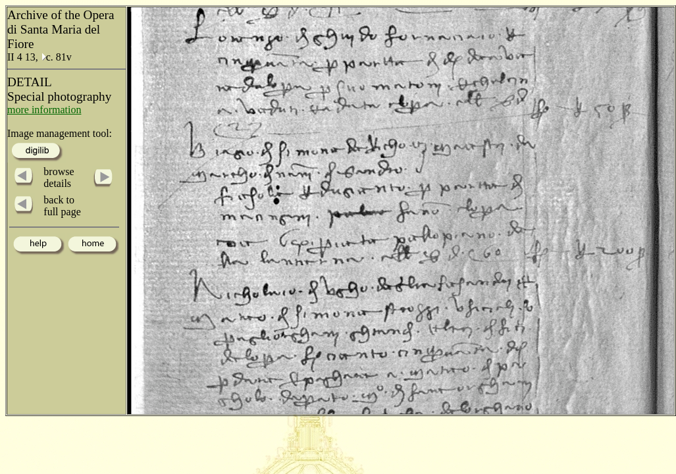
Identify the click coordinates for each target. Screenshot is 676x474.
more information (44, 109)
